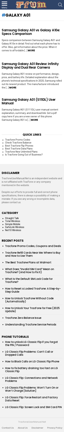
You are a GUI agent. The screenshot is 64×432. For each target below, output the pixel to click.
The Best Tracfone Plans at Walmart (28, 262)
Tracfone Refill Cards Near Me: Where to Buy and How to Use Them (32, 254)
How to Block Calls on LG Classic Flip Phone (32, 361)
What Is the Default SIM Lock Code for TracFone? (29, 280)
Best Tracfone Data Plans (19, 148)
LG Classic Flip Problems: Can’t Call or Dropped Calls (29, 353)
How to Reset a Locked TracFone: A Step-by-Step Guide (33, 290)
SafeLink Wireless (14, 227)
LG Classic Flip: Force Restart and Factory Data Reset (31, 399)
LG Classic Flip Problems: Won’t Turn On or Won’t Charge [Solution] (31, 389)
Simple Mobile (12, 224)
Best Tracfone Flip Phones (19, 145)
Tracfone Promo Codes (17, 139)
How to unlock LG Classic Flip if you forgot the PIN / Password (31, 343)
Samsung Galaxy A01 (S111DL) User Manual (29, 101)
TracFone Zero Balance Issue (23, 318)
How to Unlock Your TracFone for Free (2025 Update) (32, 309)
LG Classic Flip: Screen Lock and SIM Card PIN (33, 407)
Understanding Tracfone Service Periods (30, 324)
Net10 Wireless (13, 230)
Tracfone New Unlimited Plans (21, 151)
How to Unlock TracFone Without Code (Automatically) (29, 300)
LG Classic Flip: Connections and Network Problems (31, 379)
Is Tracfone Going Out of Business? (24, 154)
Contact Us (8, 428)
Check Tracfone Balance (18, 142)
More (31, 50)
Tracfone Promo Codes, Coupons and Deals (33, 246)
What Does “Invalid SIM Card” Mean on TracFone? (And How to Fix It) (29, 270)
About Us (23, 428)
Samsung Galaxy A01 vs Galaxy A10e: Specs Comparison (31, 32)
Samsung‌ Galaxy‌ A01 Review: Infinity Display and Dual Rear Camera (30, 66)
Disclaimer (37, 428)
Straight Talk (12, 218)
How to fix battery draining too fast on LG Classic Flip (31, 369)
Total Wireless (12, 221)
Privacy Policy (54, 428)
